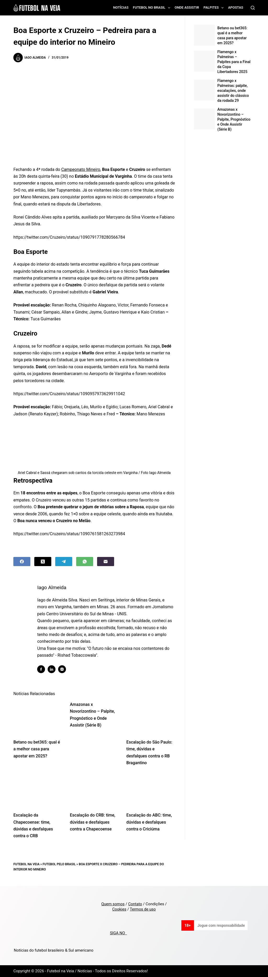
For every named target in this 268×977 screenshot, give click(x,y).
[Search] (253, 8)
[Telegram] (63, 561)
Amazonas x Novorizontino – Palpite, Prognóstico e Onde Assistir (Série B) (233, 119)
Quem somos (113, 904)
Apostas (235, 7)
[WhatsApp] (84, 561)
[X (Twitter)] (42, 561)
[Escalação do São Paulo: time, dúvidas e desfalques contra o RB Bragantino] (150, 717)
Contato (135, 904)
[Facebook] (21, 561)
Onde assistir (187, 7)
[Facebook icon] (41, 669)
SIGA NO (118, 933)
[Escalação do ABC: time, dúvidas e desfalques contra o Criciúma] (150, 790)
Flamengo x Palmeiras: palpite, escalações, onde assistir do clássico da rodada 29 (233, 91)
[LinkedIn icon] (51, 669)
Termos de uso (143, 909)
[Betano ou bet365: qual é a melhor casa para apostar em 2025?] (37, 717)
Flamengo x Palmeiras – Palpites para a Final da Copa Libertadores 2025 (234, 62)
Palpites (215, 8)
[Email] (105, 561)
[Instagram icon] (62, 669)
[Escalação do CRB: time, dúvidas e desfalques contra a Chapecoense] (94, 790)
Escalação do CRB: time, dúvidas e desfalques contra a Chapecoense (92, 822)
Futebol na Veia (26, 864)
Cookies (119, 909)
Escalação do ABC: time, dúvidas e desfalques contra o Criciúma (149, 822)
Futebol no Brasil (152, 8)
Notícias (121, 7)
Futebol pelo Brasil (59, 864)
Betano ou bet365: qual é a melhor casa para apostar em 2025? (36, 749)
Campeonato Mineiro (80, 169)
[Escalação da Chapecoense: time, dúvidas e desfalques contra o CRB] (37, 790)
